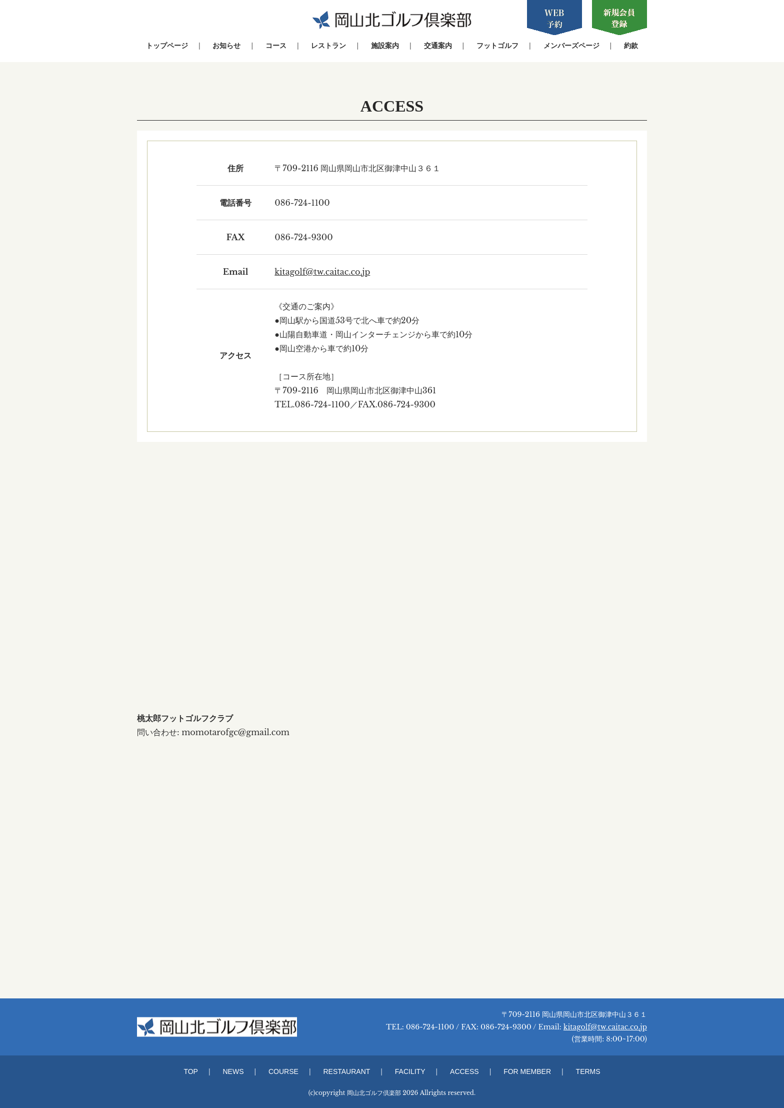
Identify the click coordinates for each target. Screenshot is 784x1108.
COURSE (283, 1071)
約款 (631, 46)
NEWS (233, 1071)
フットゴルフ (497, 46)
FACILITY (410, 1071)
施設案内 (385, 46)
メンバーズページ (572, 46)
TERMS (588, 1071)
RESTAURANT (346, 1071)
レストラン (328, 46)
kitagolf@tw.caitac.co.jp (322, 272)
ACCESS (464, 1071)
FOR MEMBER (527, 1071)
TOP (191, 1071)
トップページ (167, 46)
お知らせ (226, 46)
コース (276, 46)
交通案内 (438, 46)
